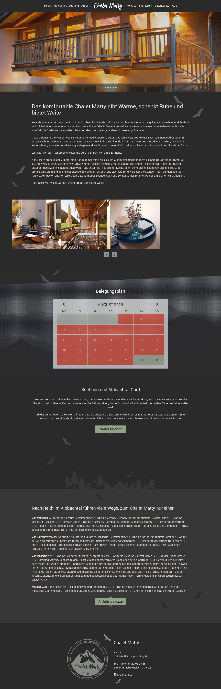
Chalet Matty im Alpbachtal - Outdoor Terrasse (108, 87)
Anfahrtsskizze (110, 601)
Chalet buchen (110, 429)
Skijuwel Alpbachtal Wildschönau (110, 141)
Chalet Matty (124, 674)
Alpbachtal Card (68, 418)
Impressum (145, 5)
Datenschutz (162, 5)
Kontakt (131, 5)
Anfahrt (85, 5)
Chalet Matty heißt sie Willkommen (110, 87)
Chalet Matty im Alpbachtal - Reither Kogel (116, 87)
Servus (48, 5)
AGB (174, 5)
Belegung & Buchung (66, 5)
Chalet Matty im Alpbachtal (105, 87)
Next (114, 254)
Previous (106, 254)
